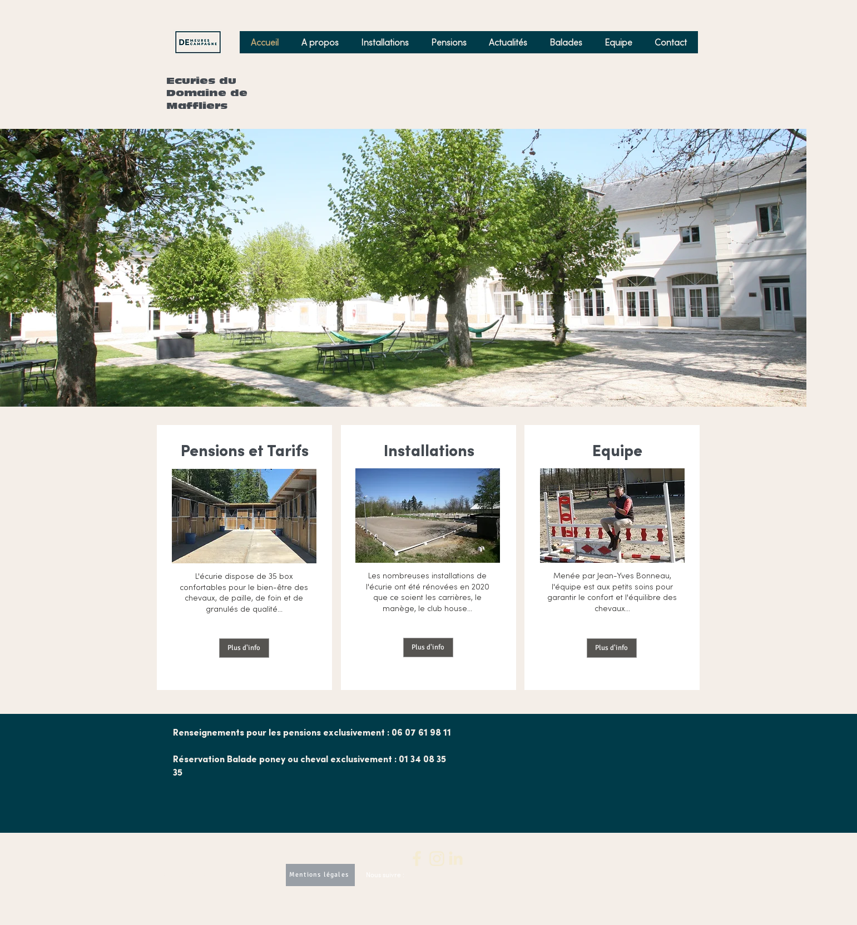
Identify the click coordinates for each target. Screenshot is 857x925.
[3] (436, 858)
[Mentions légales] (320, 875)
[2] (417, 858)
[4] (456, 858)
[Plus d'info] (244, 648)
